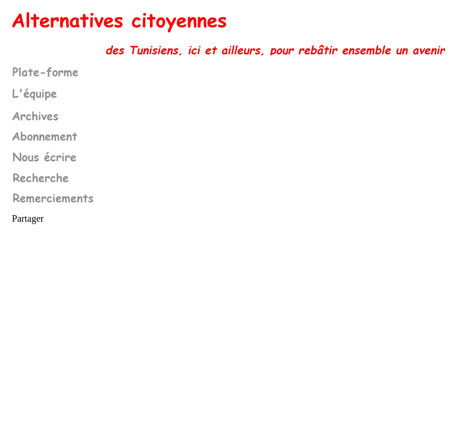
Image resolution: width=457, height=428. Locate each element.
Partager (27, 218)
